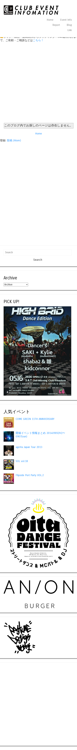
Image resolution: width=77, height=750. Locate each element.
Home (50, 19)
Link (69, 30)
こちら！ (38, 40)
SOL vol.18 (22, 461)
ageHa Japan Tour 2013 (29, 447)
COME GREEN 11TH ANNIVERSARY (35, 419)
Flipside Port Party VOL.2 (30, 475)
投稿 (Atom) (14, 140)
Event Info (66, 19)
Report (56, 25)
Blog (69, 25)
